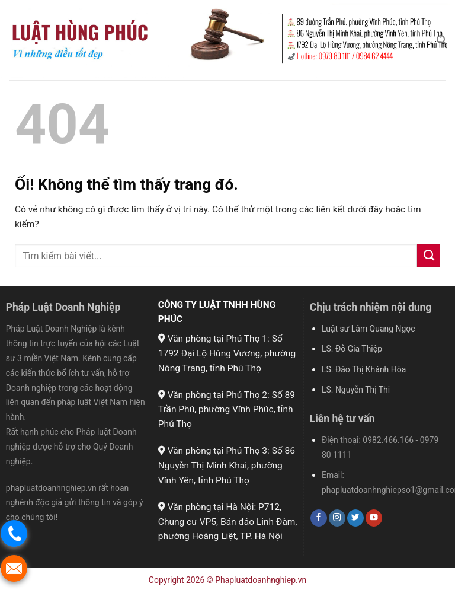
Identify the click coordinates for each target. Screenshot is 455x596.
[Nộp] (428, 255)
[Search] (441, 40)
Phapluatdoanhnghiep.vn (260, 580)
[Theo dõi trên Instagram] (337, 518)
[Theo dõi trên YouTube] (374, 518)
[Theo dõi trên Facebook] (318, 518)
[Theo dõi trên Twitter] (355, 518)
